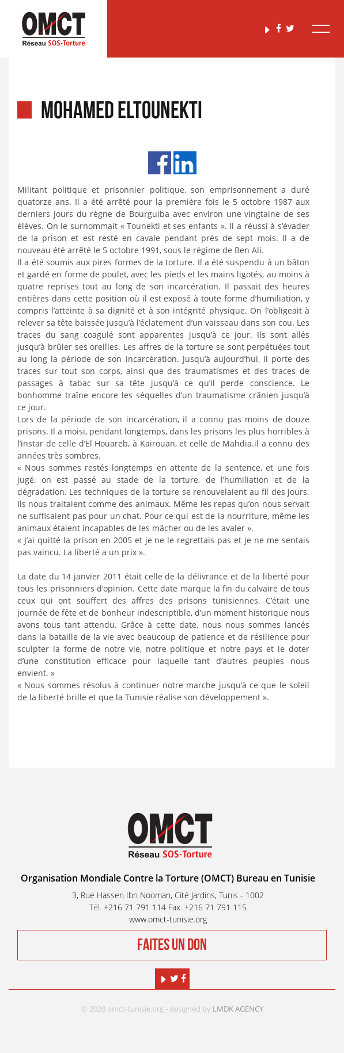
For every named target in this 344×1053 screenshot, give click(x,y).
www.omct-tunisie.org (168, 919)
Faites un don (172, 945)
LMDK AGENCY (238, 1009)
